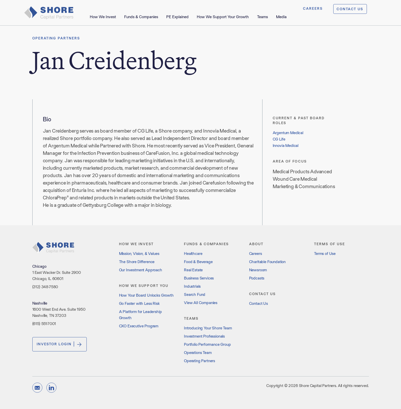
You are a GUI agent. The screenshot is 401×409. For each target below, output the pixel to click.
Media (281, 16)
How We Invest (103, 16)
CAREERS (313, 8)
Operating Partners (56, 38)
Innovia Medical (286, 145)
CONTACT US (350, 9)
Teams (262, 16)
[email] (37, 388)
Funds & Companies (141, 16)
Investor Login (59, 344)
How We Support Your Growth (223, 16)
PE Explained (177, 16)
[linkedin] (51, 388)
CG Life (279, 139)
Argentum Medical (288, 132)
